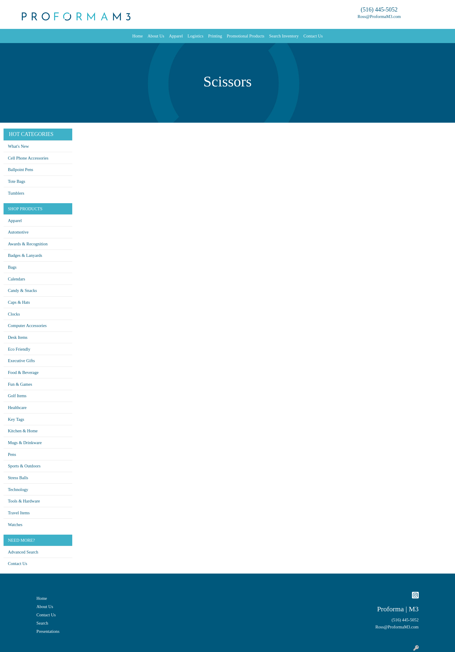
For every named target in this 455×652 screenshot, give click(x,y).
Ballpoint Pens (20, 169)
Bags (12, 267)
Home (137, 36)
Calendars (16, 279)
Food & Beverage (23, 372)
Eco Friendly (19, 349)
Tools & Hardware (24, 501)
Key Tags (16, 419)
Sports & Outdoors (24, 466)
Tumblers (16, 193)
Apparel (176, 36)
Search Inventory (284, 36)
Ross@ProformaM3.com (379, 16)
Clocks (14, 314)
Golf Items (17, 395)
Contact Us (313, 36)
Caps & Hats (19, 302)
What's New (18, 146)
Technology (18, 489)
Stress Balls (18, 477)
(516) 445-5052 (379, 9)
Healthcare (17, 407)
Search (42, 623)
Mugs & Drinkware (25, 442)
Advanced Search (23, 552)
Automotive (18, 232)
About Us (155, 36)
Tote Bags (16, 181)
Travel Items (19, 512)
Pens (12, 454)
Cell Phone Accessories (28, 158)
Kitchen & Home (23, 430)
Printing (215, 36)
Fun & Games (20, 384)
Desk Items (17, 337)
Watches (15, 524)
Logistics (195, 36)
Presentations (48, 631)
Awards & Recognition (28, 244)
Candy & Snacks (22, 290)
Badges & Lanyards (25, 255)
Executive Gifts (21, 360)
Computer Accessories (27, 325)
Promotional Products (245, 36)
